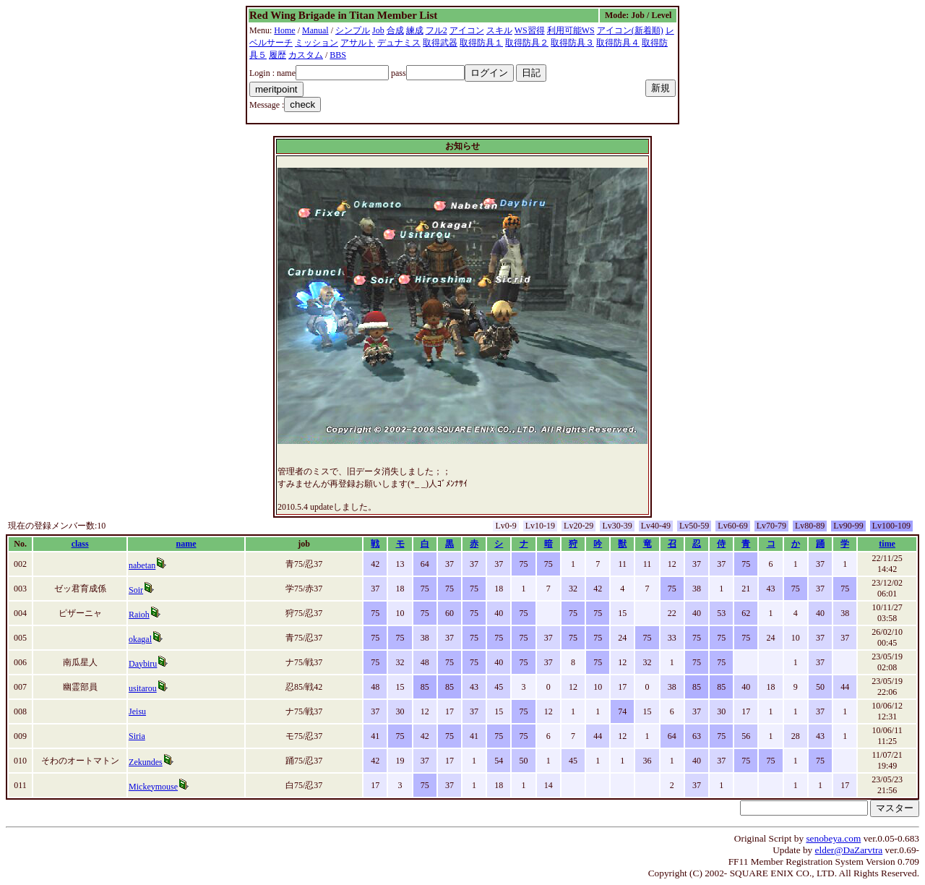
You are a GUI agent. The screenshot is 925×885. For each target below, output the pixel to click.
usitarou (143, 688)
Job (378, 30)
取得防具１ (481, 43)
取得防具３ (572, 43)
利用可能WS (571, 30)
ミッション (316, 43)
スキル (499, 30)
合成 (395, 30)
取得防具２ (526, 43)
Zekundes (146, 762)
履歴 (277, 55)
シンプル (352, 30)
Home (284, 30)
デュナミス (399, 43)
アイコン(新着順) (630, 30)
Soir (136, 590)
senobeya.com (833, 838)
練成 (414, 30)
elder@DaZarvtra (849, 850)
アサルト (357, 43)
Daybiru (143, 664)
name (186, 544)
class (80, 544)
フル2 (436, 30)
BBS (338, 55)
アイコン (466, 30)
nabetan (142, 565)
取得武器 (440, 43)
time (887, 544)
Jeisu (137, 711)
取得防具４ (618, 43)
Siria (137, 736)
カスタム (305, 55)
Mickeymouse (153, 787)
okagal (140, 639)
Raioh (139, 615)
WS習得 (530, 30)
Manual (315, 30)
